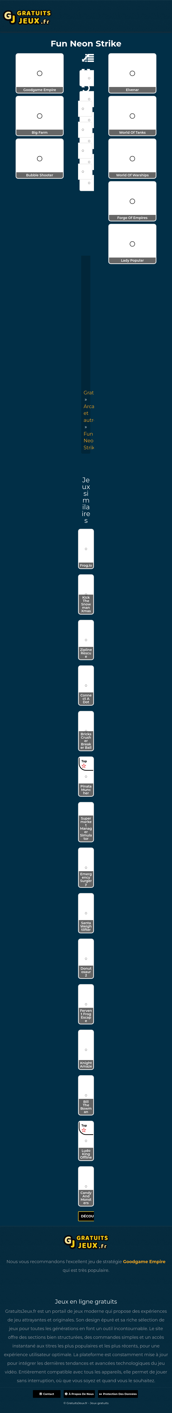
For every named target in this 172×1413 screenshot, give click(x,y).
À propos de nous (79, 1394)
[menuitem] (90, 441)
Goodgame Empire (144, 1261)
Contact (46, 1394)
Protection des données (118, 1394)
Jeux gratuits (99, 1403)
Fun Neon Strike (90, 441)
